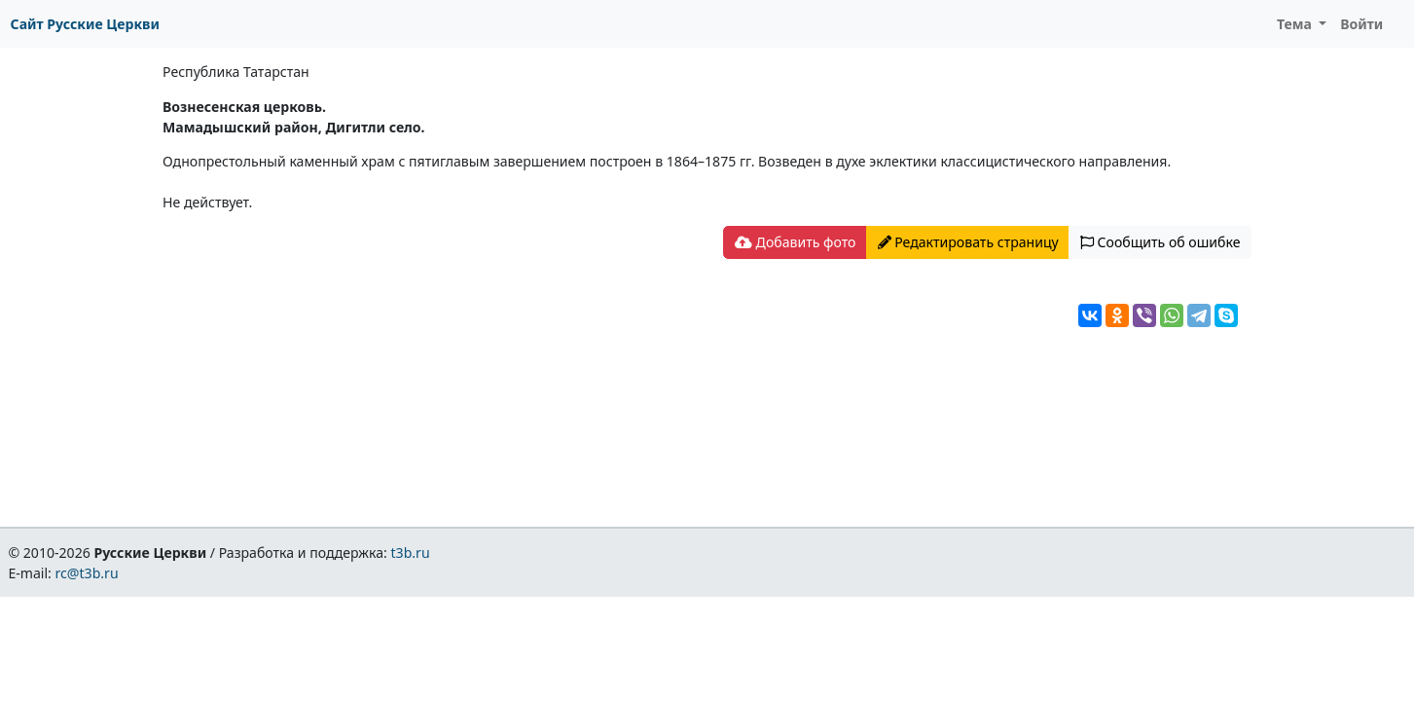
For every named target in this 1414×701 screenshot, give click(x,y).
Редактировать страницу (968, 242)
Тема (1296, 24)
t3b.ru (410, 552)
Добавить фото (795, 242)
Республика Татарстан (236, 71)
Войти (1361, 24)
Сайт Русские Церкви (85, 24)
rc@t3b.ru (87, 573)
